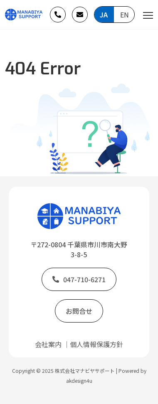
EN (124, 15)
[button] (58, 14)
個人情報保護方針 (96, 344)
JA (104, 15)
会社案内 (48, 344)
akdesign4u (79, 380)
